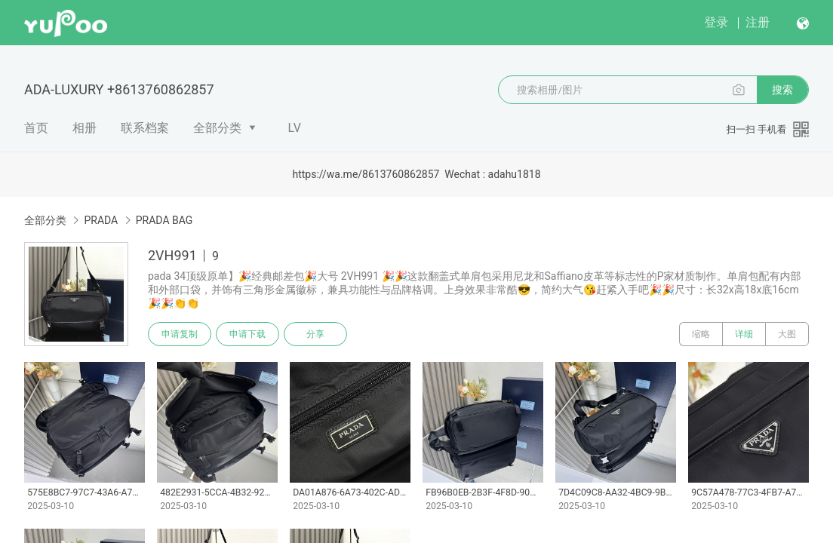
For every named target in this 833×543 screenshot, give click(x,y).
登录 (716, 22)
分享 (315, 334)
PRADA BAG (164, 220)
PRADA (101, 220)
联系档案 (145, 128)
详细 (744, 334)
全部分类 (217, 128)
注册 (757, 22)
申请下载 (247, 334)
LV (294, 128)
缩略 (701, 334)
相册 (84, 128)
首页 (36, 128)
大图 (787, 334)
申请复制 (179, 334)
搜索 (782, 90)
